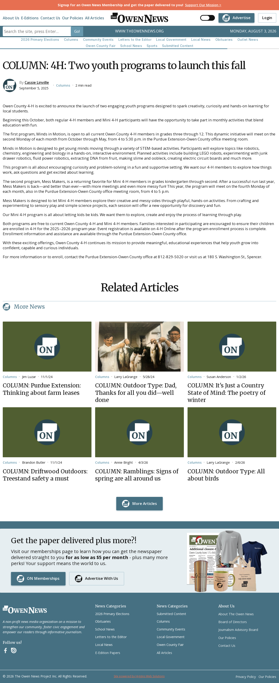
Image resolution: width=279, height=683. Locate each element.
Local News (201, 39)
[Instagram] (14, 650)
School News (131, 46)
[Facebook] (5, 650)
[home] (139, 18)
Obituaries (224, 39)
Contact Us (50, 18)
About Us (11, 18)
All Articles (94, 18)
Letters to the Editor (134, 39)
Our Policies (72, 18)
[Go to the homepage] (25, 609)
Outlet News (247, 39)
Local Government (171, 39)
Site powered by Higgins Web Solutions (139, 676)
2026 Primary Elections (40, 39)
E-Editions (30, 18)
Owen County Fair (101, 46)
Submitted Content (177, 46)
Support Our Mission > (203, 5)
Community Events (98, 39)
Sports (152, 46)
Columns (71, 39)
